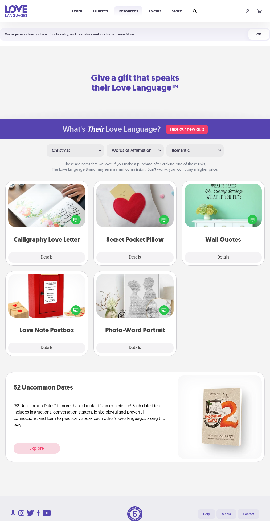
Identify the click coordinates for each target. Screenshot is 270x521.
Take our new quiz (187, 129)
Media (226, 514)
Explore (37, 448)
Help (206, 514)
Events (155, 11)
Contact (248, 514)
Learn (77, 11)
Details (47, 257)
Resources (128, 11)
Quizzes (100, 11)
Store (177, 11)
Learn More (125, 34)
